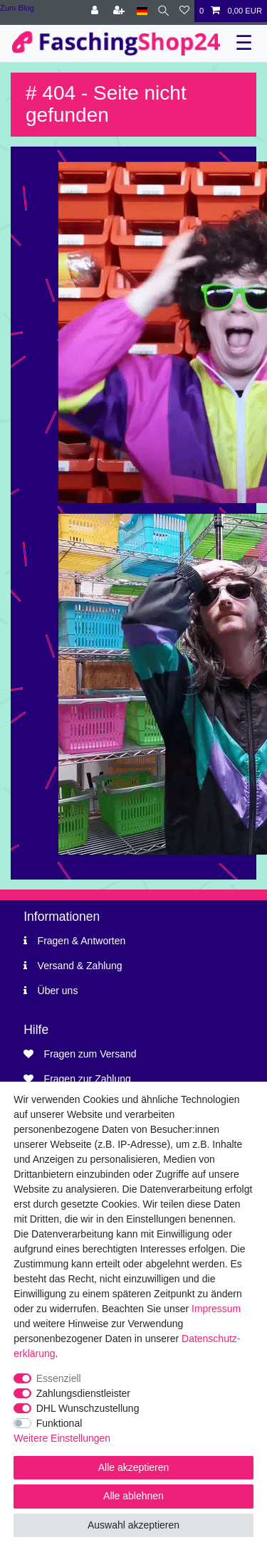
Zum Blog (17, 8)
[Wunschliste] (184, 11)
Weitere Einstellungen (62, 1438)
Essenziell (58, 1378)
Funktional (59, 1423)
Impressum (216, 1308)
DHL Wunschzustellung (88, 1408)
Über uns (58, 990)
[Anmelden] (96, 11)
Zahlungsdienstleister (83, 1393)
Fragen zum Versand (90, 1054)
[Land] (142, 11)
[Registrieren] (120, 11)
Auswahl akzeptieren (133, 1525)
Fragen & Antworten (82, 940)
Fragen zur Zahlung (87, 1078)
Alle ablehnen (133, 1495)
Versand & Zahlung (80, 965)
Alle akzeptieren (133, 1467)
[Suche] (163, 11)
